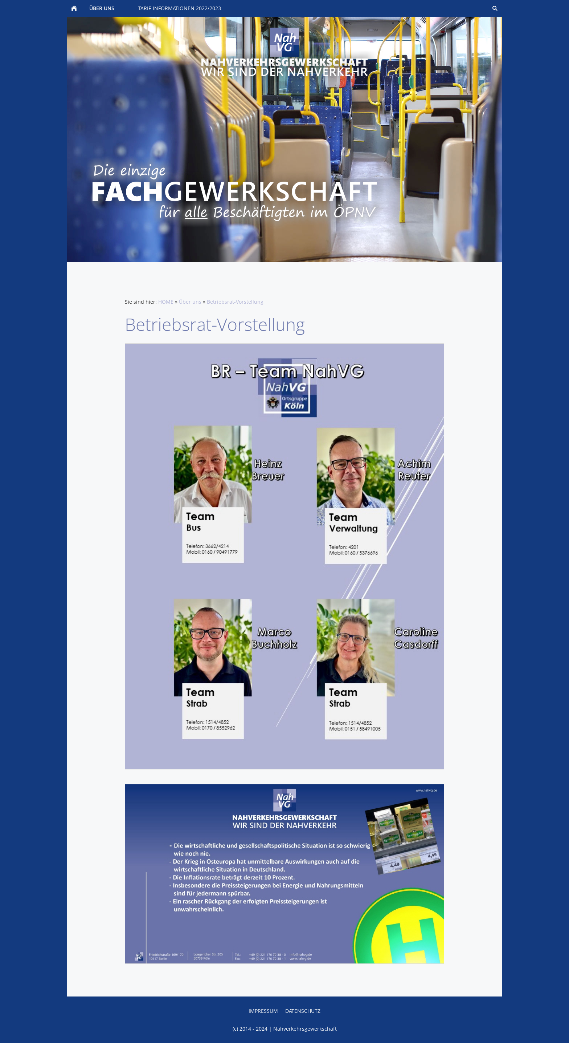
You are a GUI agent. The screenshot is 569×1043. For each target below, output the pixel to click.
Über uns (190, 301)
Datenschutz (302, 1010)
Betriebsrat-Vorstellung (235, 301)
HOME (165, 301)
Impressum (263, 1010)
